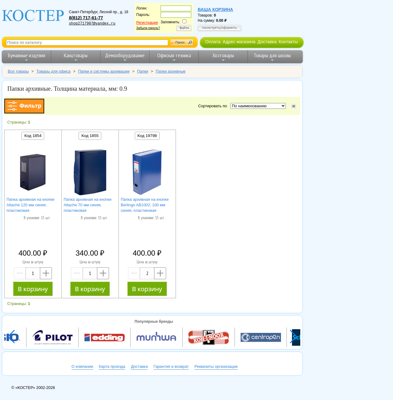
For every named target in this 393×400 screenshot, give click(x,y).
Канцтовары (76, 57)
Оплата (212, 41)
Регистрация (147, 23)
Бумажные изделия (26, 57)
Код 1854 (32, 135)
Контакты (288, 41)
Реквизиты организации (216, 366)
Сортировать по (213, 106)
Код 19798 (147, 135)
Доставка (267, 41)
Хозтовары (223, 57)
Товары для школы (272, 57)
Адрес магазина (239, 41)
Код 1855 (90, 135)
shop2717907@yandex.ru (92, 23)
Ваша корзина (215, 9)
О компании (82, 366)
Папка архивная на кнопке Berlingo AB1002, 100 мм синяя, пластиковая (145, 205)
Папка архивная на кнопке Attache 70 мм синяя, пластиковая (87, 205)
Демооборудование (125, 57)
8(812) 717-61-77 (86, 17)
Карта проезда (112, 366)
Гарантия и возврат (171, 366)
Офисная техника (174, 57)
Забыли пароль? (148, 28)
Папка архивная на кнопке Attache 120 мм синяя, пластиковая (30, 205)
